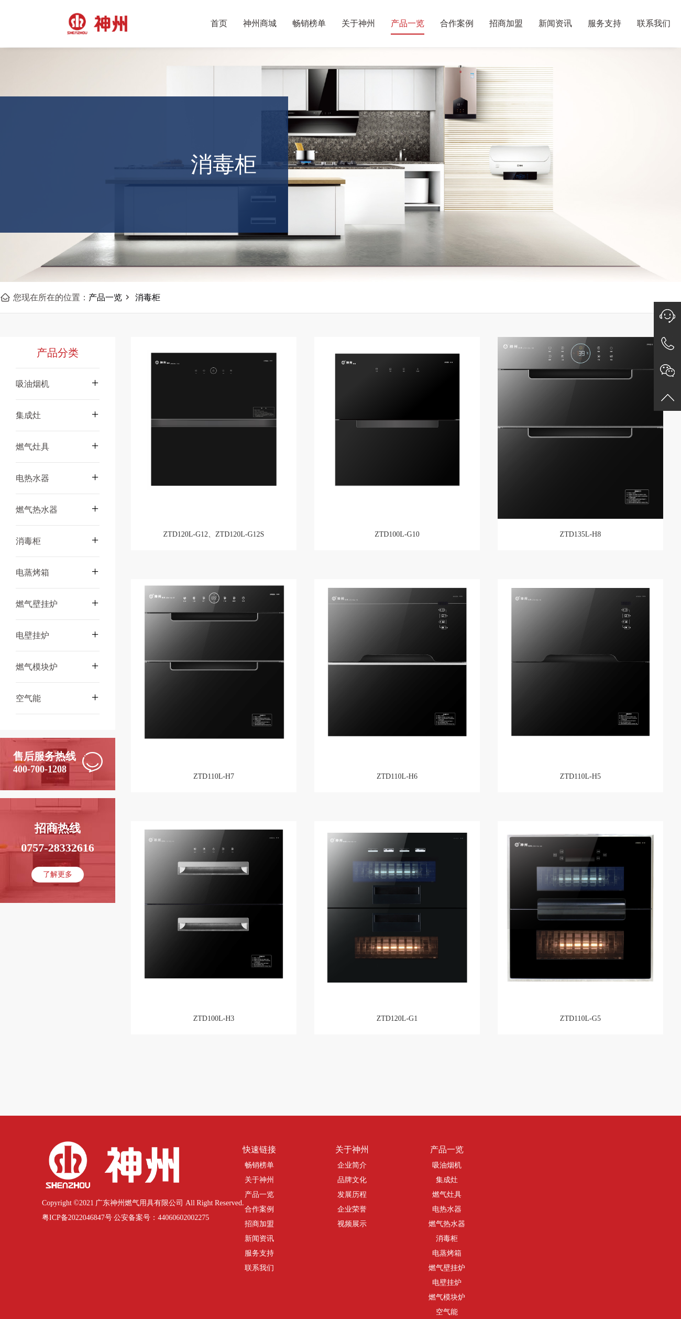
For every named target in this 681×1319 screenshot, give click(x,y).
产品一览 (407, 23)
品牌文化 (352, 1180)
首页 (219, 23)
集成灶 (447, 1180)
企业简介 (352, 1165)
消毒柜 (147, 297)
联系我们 (654, 23)
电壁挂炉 (447, 1283)
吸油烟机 (447, 1165)
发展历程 (352, 1194)
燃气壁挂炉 (447, 1268)
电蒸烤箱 (447, 1253)
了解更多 (57, 874)
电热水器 (447, 1209)
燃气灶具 (447, 1194)
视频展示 (352, 1224)
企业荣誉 (352, 1209)
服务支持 (604, 23)
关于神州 (358, 23)
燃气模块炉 (447, 1297)
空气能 (447, 1312)
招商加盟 (506, 23)
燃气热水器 (447, 1224)
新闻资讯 (555, 23)
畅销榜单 (309, 23)
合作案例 (457, 23)
